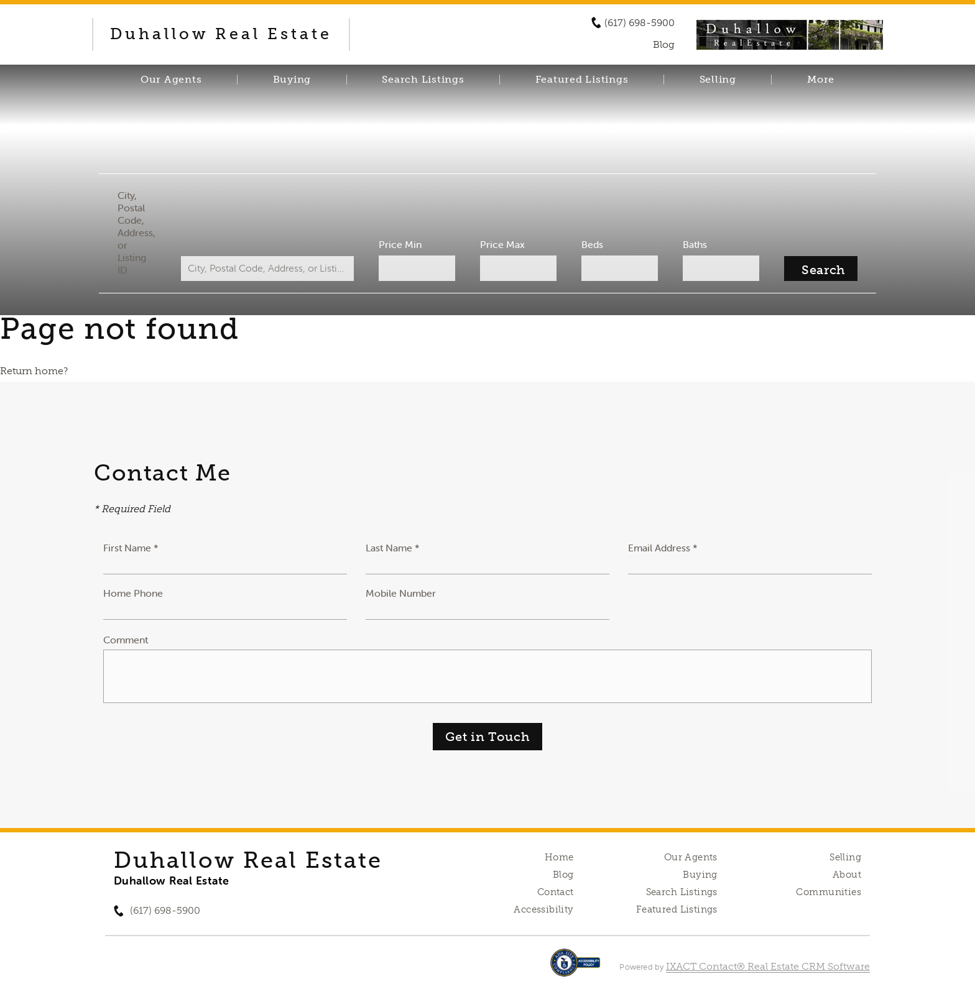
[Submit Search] (820, 268)
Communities (828, 892)
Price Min (400, 244)
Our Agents (171, 80)
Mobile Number (401, 593)
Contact (555, 892)
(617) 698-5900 (639, 23)
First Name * (131, 547)
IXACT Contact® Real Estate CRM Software (768, 966)
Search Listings (423, 80)
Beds (592, 244)
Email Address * (663, 547)
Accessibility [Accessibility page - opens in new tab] (543, 909)
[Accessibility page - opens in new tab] (575, 969)
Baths (695, 244)
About (847, 874)
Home (559, 857)
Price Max (502, 244)
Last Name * (393, 547)
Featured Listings (582, 80)
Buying (292, 80)
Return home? (34, 371)
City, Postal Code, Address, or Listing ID (136, 232)
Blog (563, 874)
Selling (718, 80)
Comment (125, 639)
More (820, 80)
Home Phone (133, 593)
